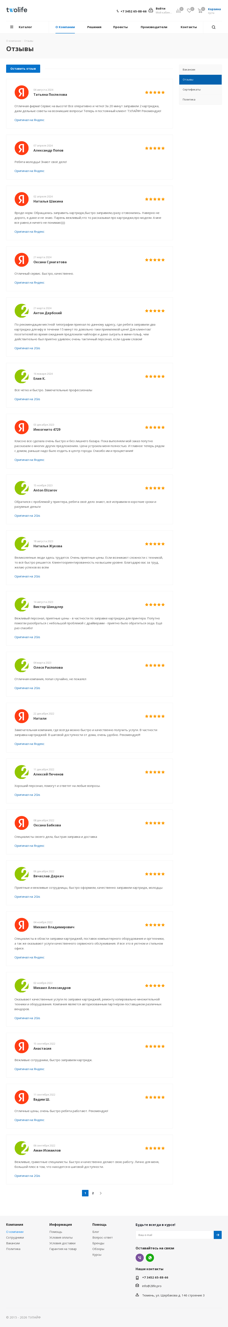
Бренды (98, 1243)
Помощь (55, 1232)
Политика (13, 1249)
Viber (140, 1258)
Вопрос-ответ (102, 1237)
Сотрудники (15, 1237)
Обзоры (98, 1249)
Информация (60, 1224)
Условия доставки (62, 1243)
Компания (14, 1224)
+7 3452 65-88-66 (134, 11)
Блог (95, 1232)
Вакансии (13, 1243)
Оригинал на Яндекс (29, 120)
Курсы (96, 1254)
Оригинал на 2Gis (27, 348)
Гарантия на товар (63, 1249)
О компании (14, 1232)
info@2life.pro (152, 1286)
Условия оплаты (61, 1237)
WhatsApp (150, 1258)
